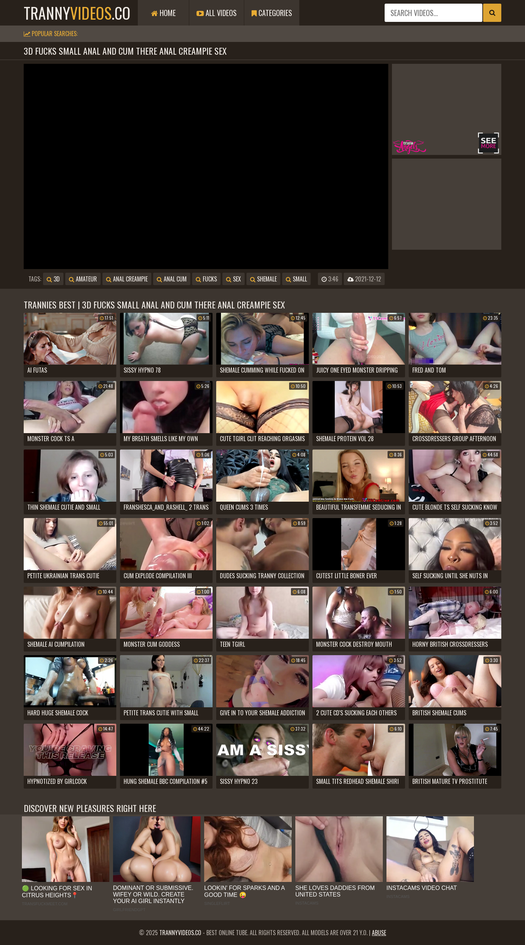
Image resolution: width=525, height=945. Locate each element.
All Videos (217, 12)
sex (233, 279)
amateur (83, 279)
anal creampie (127, 279)
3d (53, 279)
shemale (263, 279)
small (296, 279)
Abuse (379, 932)
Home (163, 12)
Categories (272, 12)
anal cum (172, 279)
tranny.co (77, 12)
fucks (206, 279)
